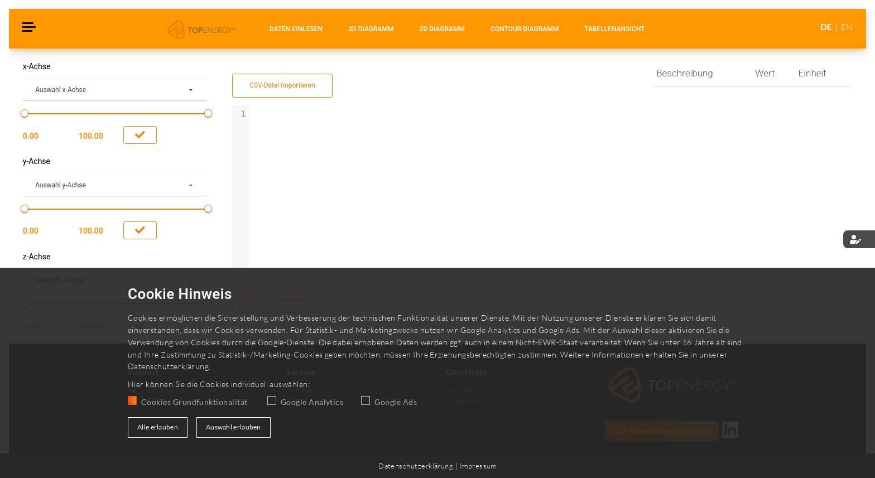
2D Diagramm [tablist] (442, 29)
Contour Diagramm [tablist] (525, 29)
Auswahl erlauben (233, 427)
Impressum (478, 465)
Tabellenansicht (614, 29)
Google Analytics (312, 402)
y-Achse (36, 161)
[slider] (24, 113)
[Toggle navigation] (29, 28)
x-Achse (37, 66)
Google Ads (395, 402)
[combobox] (115, 90)
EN (847, 26)
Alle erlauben (157, 427)
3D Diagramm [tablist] (371, 29)
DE (827, 26)
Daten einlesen (296, 29)
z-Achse (37, 257)
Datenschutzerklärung (168, 366)
